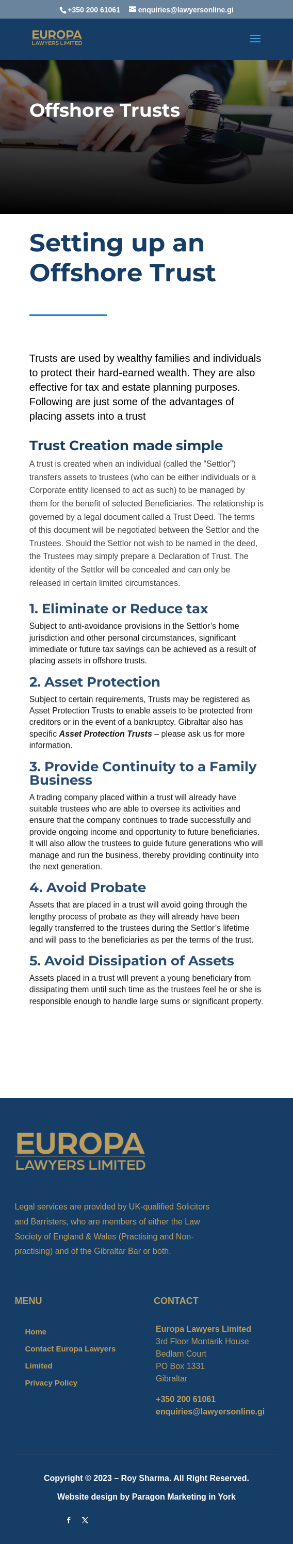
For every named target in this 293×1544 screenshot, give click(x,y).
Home (35, 1331)
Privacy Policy (51, 1382)
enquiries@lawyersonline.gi (210, 1411)
